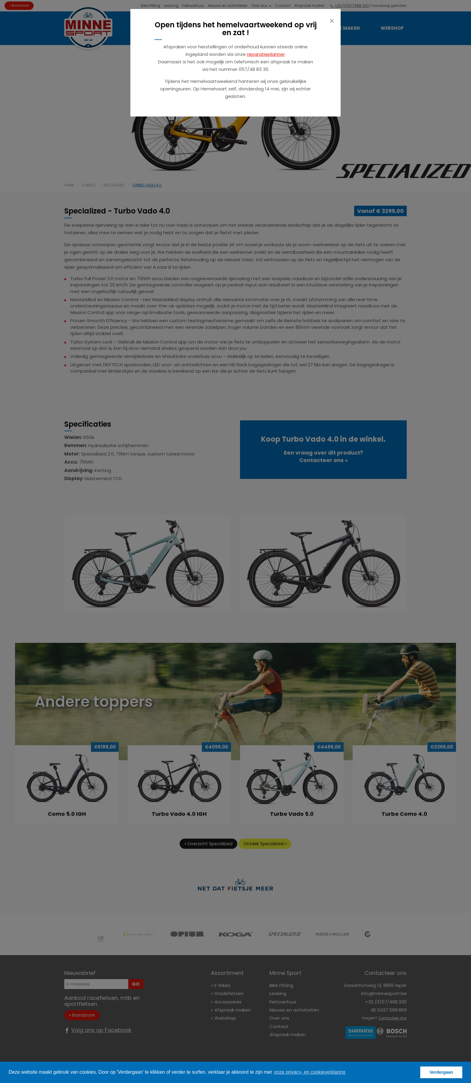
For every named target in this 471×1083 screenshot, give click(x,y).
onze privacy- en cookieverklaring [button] (309, 1072)
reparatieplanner (266, 54)
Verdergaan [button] (441, 1072)
